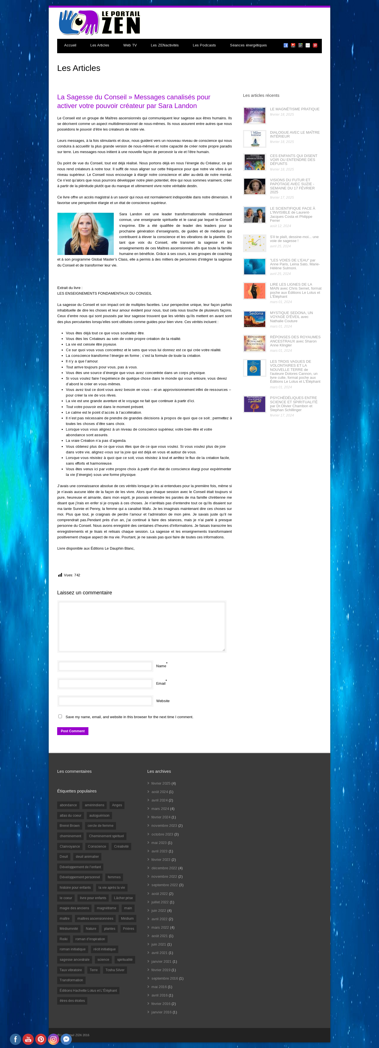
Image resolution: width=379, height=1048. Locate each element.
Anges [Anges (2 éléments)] (117, 805)
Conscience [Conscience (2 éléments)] (97, 846)
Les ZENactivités (165, 45)
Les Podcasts (204, 45)
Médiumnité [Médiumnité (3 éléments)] (69, 929)
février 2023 (160, 859)
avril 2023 (159, 851)
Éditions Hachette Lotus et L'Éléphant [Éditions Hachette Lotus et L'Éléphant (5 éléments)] (88, 991)
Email (161, 683)
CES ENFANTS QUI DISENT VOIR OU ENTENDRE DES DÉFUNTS (293, 160)
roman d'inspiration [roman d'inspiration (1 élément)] (90, 939)
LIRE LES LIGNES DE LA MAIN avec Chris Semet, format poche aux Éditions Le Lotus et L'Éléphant (296, 290)
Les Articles (99, 45)
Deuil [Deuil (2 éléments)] (64, 857)
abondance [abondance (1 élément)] (68, 805)
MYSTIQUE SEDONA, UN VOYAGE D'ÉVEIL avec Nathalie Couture (291, 317)
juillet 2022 (160, 902)
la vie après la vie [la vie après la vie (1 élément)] (112, 888)
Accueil (70, 45)
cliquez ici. (146, 548)
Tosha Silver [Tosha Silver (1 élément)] (115, 970)
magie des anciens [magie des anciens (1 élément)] (74, 908)
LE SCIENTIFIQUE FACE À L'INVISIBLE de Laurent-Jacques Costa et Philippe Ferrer (292, 214)
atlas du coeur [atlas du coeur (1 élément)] (70, 816)
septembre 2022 (164, 885)
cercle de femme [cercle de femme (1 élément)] (100, 826)
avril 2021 (159, 953)
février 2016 (160, 1004)
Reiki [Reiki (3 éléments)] (64, 939)
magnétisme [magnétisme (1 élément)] (106, 908)
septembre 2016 (164, 978)
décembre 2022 (164, 868)
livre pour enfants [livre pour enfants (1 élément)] (93, 898)
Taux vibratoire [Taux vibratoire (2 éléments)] (71, 970)
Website (163, 701)
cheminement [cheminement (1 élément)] (70, 836)
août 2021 (159, 936)
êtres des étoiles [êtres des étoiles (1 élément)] (72, 1001)
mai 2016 (159, 987)
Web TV (130, 45)
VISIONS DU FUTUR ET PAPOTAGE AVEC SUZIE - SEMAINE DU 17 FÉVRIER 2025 (292, 186)
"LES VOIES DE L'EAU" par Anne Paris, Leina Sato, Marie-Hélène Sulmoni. (295, 264)
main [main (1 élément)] (128, 908)
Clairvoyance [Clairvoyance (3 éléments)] (70, 846)
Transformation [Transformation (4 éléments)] (71, 980)
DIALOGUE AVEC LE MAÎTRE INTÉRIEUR (295, 134)
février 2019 (160, 970)
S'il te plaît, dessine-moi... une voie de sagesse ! (294, 239)
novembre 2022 (164, 876)
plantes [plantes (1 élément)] (109, 929)
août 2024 (159, 792)
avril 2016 (159, 995)
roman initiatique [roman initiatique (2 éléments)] (73, 949)
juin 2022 (158, 910)
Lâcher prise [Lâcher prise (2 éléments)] (123, 898)
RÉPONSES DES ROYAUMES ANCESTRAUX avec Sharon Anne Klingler (295, 341)
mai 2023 (159, 843)
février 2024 (160, 817)
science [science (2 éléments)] (103, 960)
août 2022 (159, 894)
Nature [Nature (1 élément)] (91, 929)
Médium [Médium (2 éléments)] (127, 919)
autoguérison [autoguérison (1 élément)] (99, 816)
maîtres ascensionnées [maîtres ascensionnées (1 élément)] (95, 919)
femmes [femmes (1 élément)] (114, 877)
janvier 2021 (161, 961)
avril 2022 (159, 919)
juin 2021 (158, 944)
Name (161, 666)
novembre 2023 (164, 825)
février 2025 (160, 783)
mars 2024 (160, 809)
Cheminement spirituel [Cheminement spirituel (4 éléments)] (106, 836)
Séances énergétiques (248, 45)
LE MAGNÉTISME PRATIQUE (295, 109)
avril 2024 (159, 800)
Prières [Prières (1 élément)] (128, 929)
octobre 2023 (162, 834)
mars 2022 (160, 927)
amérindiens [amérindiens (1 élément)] (94, 805)
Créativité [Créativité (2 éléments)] (121, 846)
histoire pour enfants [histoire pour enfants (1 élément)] (75, 888)
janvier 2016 (161, 1012)
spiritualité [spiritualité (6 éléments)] (125, 960)
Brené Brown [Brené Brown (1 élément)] (70, 826)
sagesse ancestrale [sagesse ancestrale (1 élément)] (75, 960)
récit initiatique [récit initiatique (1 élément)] (104, 949)
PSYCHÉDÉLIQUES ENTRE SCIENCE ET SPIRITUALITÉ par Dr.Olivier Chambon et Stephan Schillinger (294, 404)
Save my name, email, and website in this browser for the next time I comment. (129, 717)
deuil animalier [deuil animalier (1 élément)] (87, 857)
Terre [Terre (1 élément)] (94, 970)
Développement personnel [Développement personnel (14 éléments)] (80, 877)
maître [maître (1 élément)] (65, 919)
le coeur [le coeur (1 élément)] (66, 898)
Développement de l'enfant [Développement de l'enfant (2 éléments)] (80, 867)
